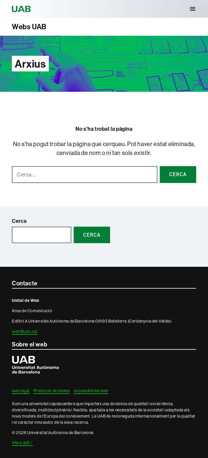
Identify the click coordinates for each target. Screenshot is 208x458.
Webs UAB (29, 26)
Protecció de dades (51, 390)
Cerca (19, 220)
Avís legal (21, 390)
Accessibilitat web (91, 390)
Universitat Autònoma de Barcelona (22, 8)
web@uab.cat (25, 331)
